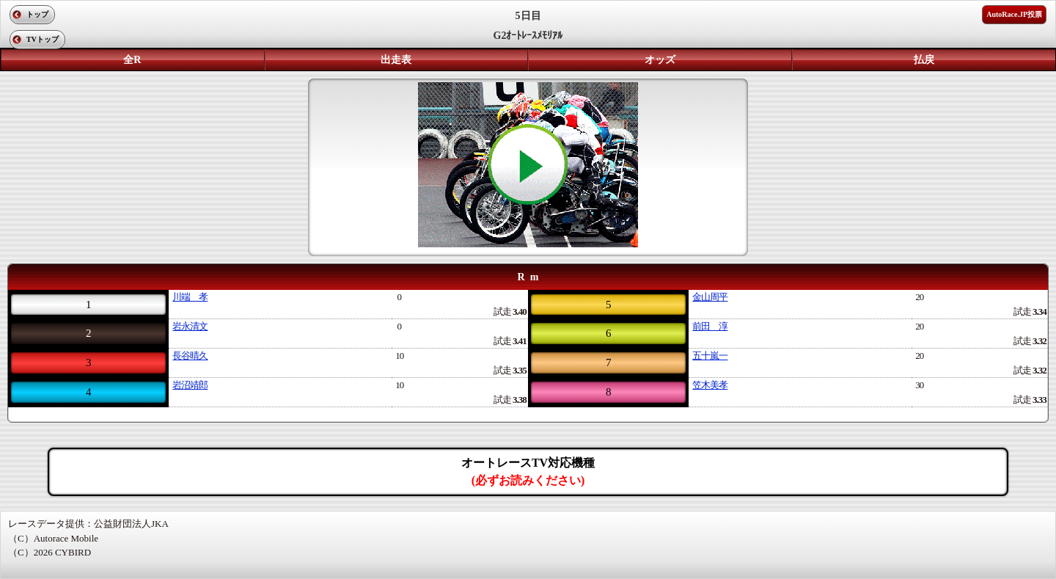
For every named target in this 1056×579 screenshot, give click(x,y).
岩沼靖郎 (190, 384)
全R (132, 59)
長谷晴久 (190, 355)
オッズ (660, 59)
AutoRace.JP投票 (1014, 14)
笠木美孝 (709, 384)
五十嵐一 (709, 355)
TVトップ (42, 39)
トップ (37, 14)
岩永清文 (190, 326)
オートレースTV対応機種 (528, 471)
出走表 (396, 59)
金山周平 (709, 296)
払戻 (924, 59)
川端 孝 (190, 296)
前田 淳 (709, 326)
